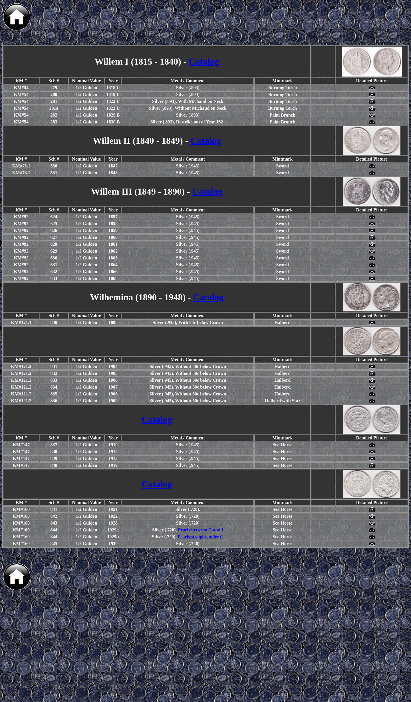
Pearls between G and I (200, 529)
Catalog (204, 61)
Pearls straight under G (200, 536)
